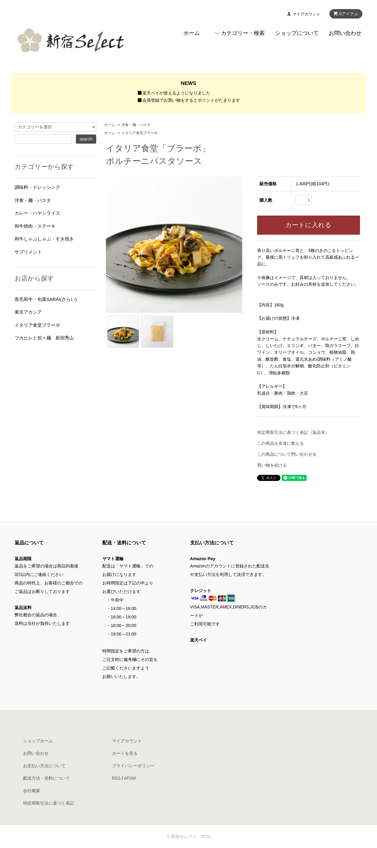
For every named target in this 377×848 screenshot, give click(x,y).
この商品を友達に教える (280, 443)
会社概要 (31, 790)
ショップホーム (38, 740)
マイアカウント (306, 14)
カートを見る (125, 753)
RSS (116, 778)
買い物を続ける (272, 465)
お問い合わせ (345, 33)
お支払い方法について (44, 765)
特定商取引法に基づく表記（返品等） (293, 432)
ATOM (130, 778)
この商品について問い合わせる (287, 454)
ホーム (191, 33)
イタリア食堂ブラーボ (139, 133)
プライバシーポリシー (133, 765)
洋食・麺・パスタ (136, 125)
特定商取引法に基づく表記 (48, 803)
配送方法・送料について (46, 778)
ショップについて (297, 33)
